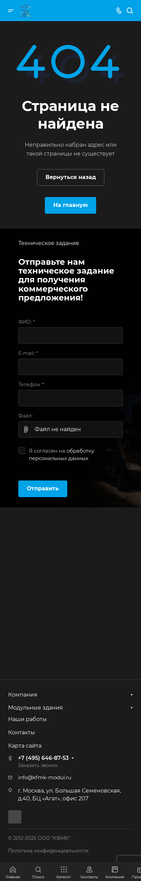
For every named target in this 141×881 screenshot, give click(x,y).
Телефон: (31, 384)
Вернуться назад (71, 177)
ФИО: (26, 322)
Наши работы (27, 719)
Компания (22, 694)
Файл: (25, 416)
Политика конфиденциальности (48, 850)
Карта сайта (24, 746)
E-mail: (28, 353)
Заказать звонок (38, 765)
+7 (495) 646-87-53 (43, 758)
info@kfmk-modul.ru (44, 777)
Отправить (43, 488)
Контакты (21, 732)
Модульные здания (35, 707)
